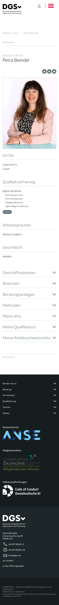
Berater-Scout (10, 33)
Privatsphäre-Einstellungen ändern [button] (15, 594)
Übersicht (9, 42)
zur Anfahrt (8, 560)
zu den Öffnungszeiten (13, 566)
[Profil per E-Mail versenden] (54, 71)
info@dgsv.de (14, 555)
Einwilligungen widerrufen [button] (12, 596)
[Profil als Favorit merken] (44, 71)
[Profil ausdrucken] (49, 71)
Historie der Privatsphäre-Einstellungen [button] (42, 594)
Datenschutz (8, 591)
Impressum (20, 591)
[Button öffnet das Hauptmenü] (50, 5)
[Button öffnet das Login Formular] (39, 5)
